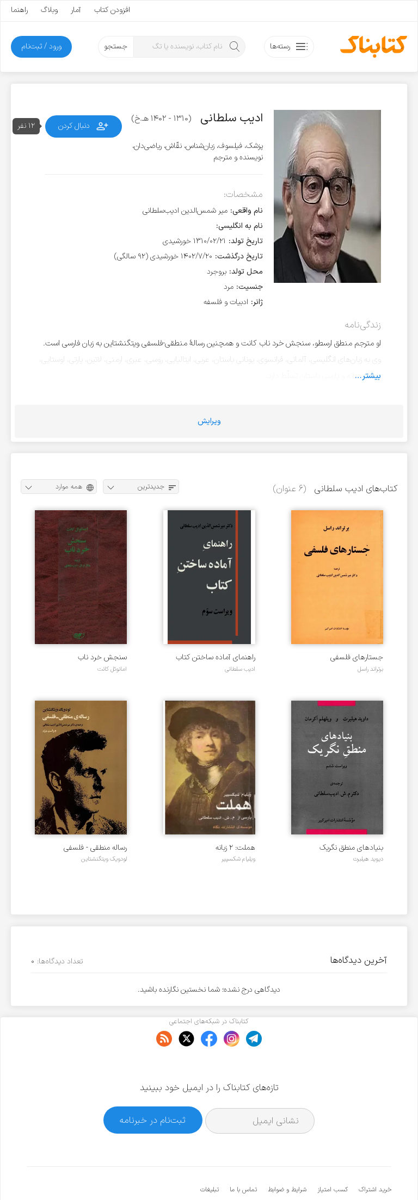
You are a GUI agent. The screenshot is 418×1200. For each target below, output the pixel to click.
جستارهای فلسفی (356, 657)
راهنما (19, 10)
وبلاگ (49, 10)
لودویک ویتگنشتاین (104, 859)
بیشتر (371, 376)
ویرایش (209, 421)
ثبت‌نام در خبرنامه (153, 1086)
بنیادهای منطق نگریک (351, 847)
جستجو (115, 46)
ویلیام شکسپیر (238, 859)
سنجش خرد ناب (102, 657)
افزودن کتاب (112, 10)
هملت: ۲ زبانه (235, 847)
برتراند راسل (370, 669)
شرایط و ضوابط (287, 1156)
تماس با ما (243, 1156)
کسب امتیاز (332, 1156)
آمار (76, 10)
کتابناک (334, 1173)
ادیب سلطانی (240, 669)
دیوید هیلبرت (368, 859)
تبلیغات (209, 1156)
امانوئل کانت (112, 669)
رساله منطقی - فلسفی (95, 847)
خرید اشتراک (375, 1156)
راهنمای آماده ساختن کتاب (215, 657)
